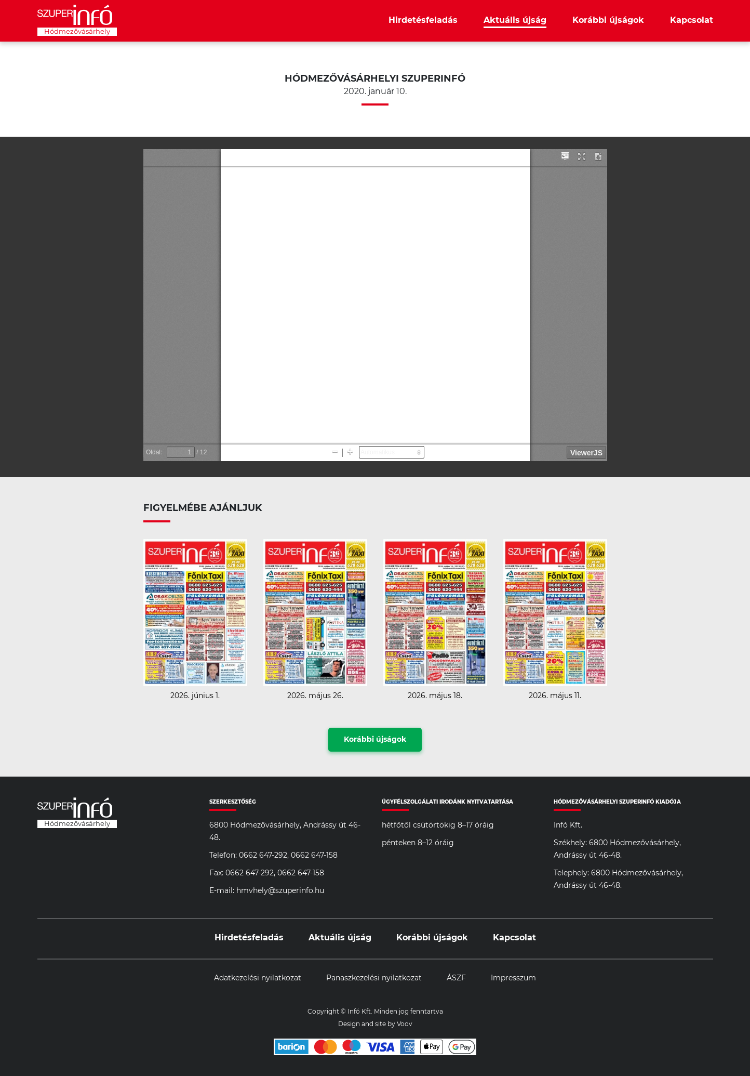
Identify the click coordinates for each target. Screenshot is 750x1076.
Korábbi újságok (608, 20)
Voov (404, 1024)
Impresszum (513, 978)
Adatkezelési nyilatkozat (257, 978)
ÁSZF (456, 978)
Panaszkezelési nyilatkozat (374, 978)
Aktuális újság (515, 20)
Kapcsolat (691, 20)
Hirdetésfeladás (423, 20)
